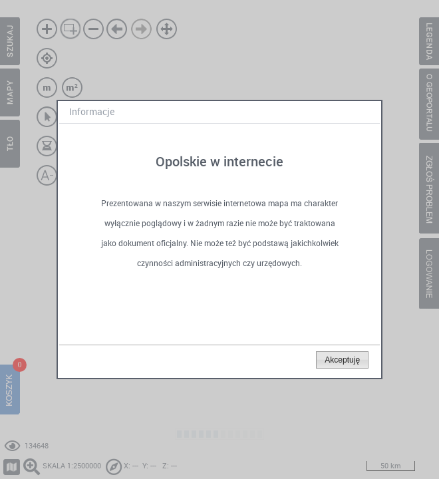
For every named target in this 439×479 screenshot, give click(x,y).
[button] (342, 360)
